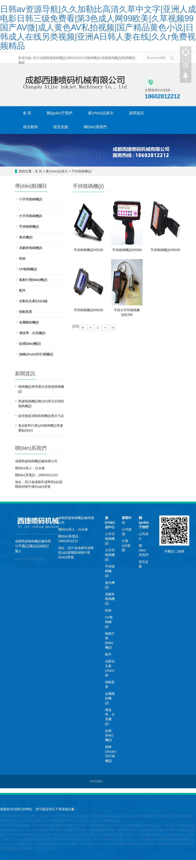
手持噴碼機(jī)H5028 (88, 250)
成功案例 (30, 127)
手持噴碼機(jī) (81, 171)
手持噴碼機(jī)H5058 (127, 250)
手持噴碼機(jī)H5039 (165, 250)
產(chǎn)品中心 (110, 522)
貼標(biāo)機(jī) (30, 343)
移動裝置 (25, 312)
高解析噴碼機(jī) (30, 248)
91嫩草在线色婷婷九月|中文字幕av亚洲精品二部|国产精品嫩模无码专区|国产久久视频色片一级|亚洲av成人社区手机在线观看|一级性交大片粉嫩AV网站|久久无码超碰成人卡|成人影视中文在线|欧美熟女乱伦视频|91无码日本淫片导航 (97, 834)
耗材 (22, 258)
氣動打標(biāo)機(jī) (33, 280)
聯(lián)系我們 (95, 127)
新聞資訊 (136, 113)
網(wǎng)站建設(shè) (30, 559)
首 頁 (27, 113)
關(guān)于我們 (59, 113)
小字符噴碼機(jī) (30, 199)
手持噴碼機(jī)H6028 (88, 310)
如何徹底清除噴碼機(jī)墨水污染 (41, 416)
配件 (22, 290)
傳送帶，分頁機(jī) (32, 333)
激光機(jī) (26, 237)
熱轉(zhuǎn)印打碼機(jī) (36, 354)
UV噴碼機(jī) (28, 269)
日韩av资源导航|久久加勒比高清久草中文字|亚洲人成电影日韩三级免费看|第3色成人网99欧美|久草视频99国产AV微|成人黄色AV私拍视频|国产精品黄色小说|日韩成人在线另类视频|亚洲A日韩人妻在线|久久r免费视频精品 (98, 27)
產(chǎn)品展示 (100, 113)
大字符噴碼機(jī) (30, 216)
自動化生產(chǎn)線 (33, 301)
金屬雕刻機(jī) (29, 322)
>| (113, 327)
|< (83, 327)
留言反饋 (60, 127)
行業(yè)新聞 (126, 545)
